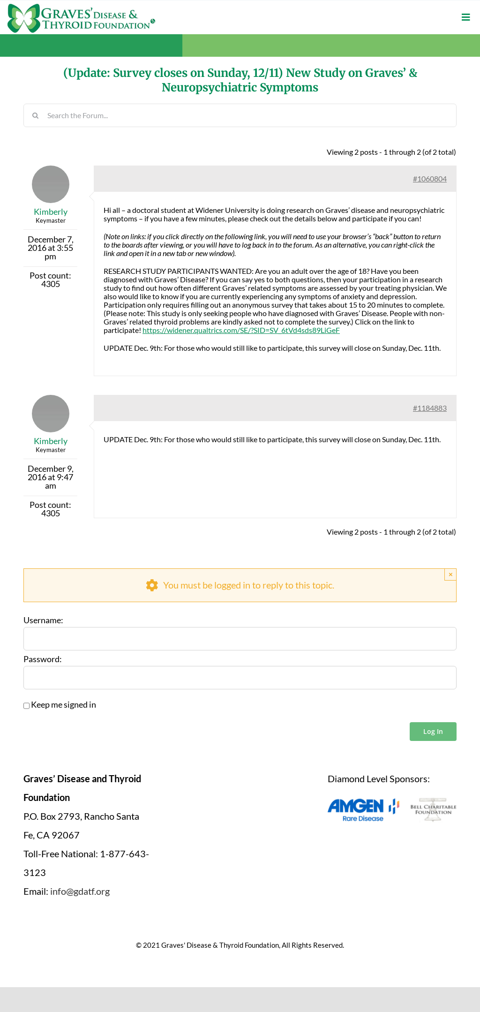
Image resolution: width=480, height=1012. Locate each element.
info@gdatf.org (80, 891)
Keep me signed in (63, 705)
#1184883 (430, 407)
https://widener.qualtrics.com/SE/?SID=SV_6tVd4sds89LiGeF (241, 329)
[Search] (35, 115)
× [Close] (451, 574)
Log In (433, 731)
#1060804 (430, 178)
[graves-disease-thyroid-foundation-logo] (81, 7)
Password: (42, 659)
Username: (43, 620)
